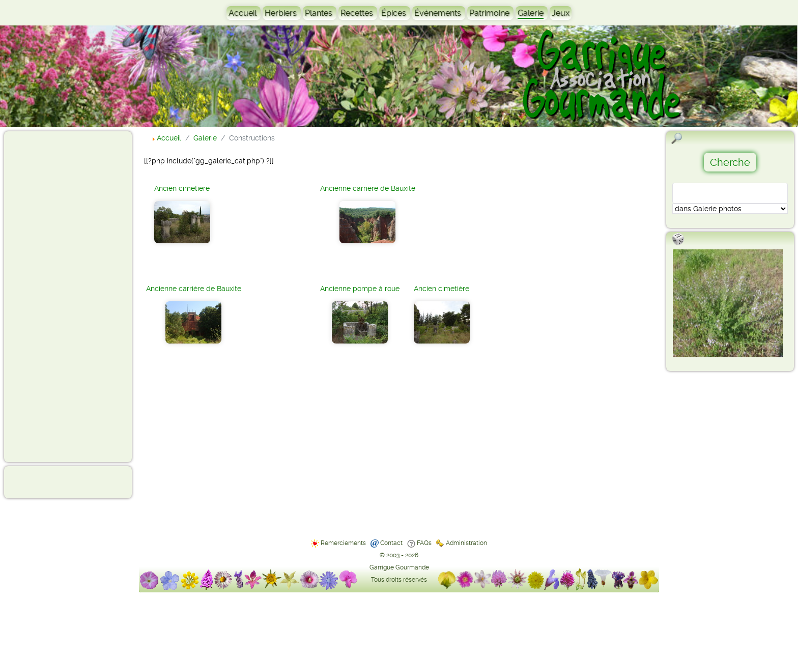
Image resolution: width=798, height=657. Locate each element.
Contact (391, 543)
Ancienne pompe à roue (360, 288)
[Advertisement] (49, 296)
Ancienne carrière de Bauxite (193, 288)
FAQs (424, 543)
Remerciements (343, 543)
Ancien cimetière (182, 188)
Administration (466, 543)
